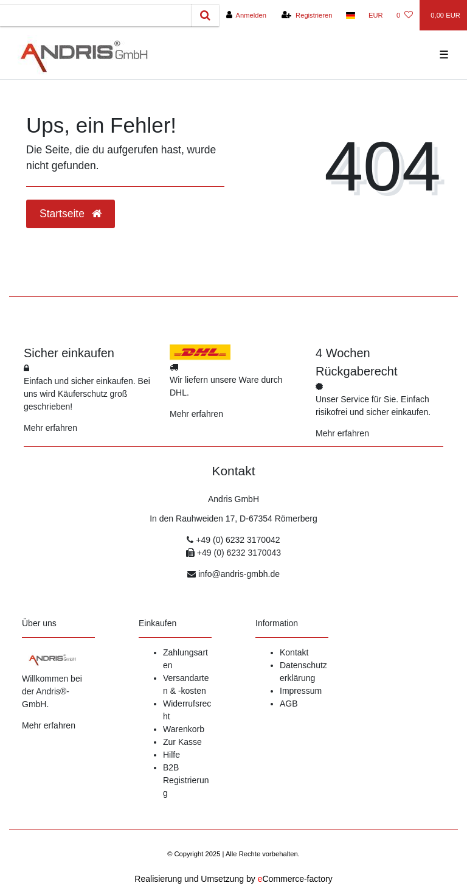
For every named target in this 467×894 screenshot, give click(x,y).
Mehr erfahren (50, 428)
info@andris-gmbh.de (239, 574)
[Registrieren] (307, 15)
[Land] (350, 15)
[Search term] (96, 15)
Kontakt (294, 652)
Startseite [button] (71, 214)
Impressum (301, 691)
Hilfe (171, 755)
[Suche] (205, 15)
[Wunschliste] (405, 15)
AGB (289, 703)
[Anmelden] (246, 15)
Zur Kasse (182, 742)
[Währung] (376, 15)
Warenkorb (183, 729)
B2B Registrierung (186, 780)
